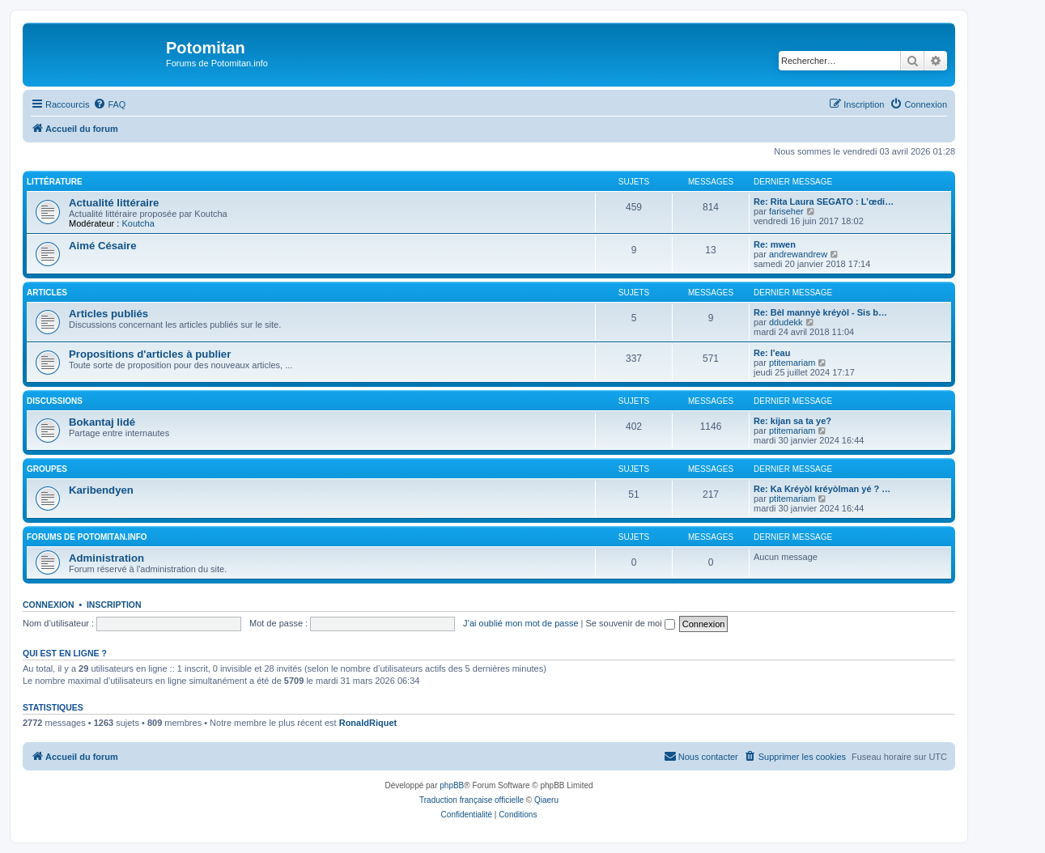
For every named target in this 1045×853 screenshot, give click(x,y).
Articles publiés (108, 314)
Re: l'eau (772, 353)
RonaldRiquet (368, 723)
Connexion (48, 604)
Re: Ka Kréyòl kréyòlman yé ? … (822, 489)
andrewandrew (798, 254)
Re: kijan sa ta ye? (792, 421)
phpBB (452, 785)
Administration (106, 558)
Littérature (55, 181)
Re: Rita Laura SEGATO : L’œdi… (824, 201)
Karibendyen (101, 490)
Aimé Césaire (103, 246)
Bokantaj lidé (102, 422)
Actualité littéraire (114, 203)
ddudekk (786, 322)
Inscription (114, 604)
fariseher (786, 211)
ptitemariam (792, 362)
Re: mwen (775, 244)
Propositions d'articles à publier (150, 354)
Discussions (55, 401)
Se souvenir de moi (630, 623)
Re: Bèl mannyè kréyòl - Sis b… (820, 312)
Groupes (47, 469)
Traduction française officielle (471, 800)
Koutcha (137, 223)
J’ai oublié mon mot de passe (520, 623)
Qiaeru (546, 800)
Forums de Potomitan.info (87, 537)
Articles (47, 292)
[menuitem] (109, 104)
